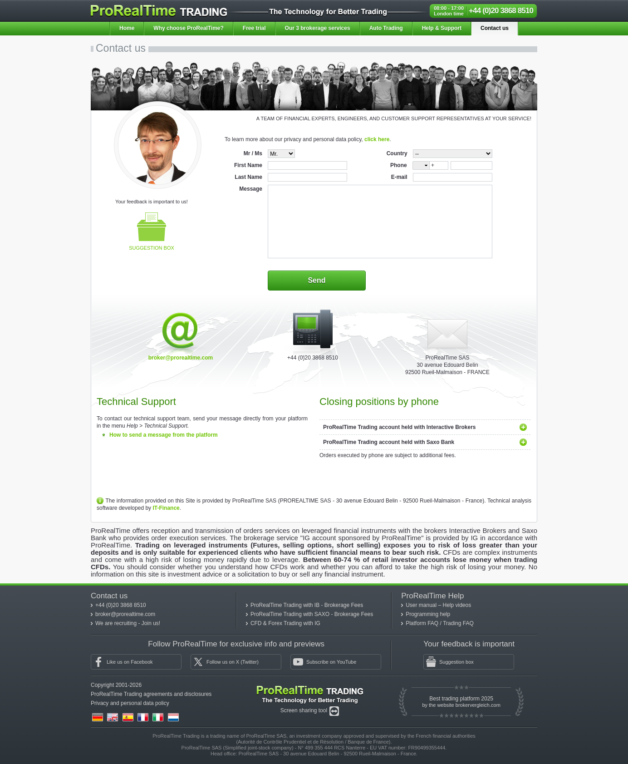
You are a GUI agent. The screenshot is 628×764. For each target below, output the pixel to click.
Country (397, 153)
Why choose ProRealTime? (188, 28)
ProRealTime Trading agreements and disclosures (151, 694)
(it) (157, 717)
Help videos (457, 605)
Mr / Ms (253, 153)
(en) (112, 717)
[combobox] (420, 165)
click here (376, 139)
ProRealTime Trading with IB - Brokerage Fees (306, 605)
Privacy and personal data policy (130, 703)
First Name (248, 165)
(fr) (142, 717)
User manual (422, 605)
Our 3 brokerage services (317, 28)
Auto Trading (386, 28)
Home (126, 28)
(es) (128, 717)
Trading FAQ (458, 623)
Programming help (428, 614)
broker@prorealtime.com (180, 358)
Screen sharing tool (304, 710)
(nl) (173, 717)
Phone (398, 165)
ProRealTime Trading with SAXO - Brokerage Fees (311, 614)
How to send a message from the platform (163, 435)
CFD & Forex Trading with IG (285, 623)
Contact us (495, 28)
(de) (97, 717)
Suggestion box (151, 231)
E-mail (399, 177)
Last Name (248, 177)
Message (250, 189)
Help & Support (441, 28)
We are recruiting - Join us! (127, 623)
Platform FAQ (423, 623)
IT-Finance (165, 508)
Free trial (254, 28)
